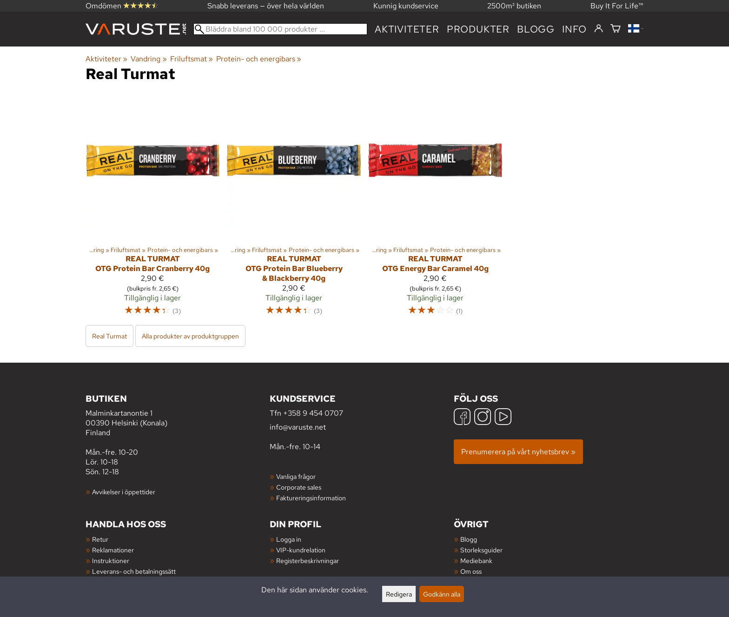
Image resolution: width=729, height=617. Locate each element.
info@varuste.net (298, 427)
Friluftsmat (191, 59)
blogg (536, 29)
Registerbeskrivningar (307, 560)
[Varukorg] (615, 29)
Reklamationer (113, 549)
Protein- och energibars (258, 59)
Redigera (399, 594)
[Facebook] (462, 417)
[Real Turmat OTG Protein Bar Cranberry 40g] (152, 208)
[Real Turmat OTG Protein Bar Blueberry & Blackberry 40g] (294, 208)
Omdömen (122, 6)
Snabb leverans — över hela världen (265, 6)
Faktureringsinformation (311, 497)
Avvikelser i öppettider (123, 491)
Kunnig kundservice (405, 6)
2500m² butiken (514, 6)
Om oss (471, 571)
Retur (100, 539)
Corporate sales (298, 487)
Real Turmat (109, 336)
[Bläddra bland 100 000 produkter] (280, 29)
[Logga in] (598, 28)
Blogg (468, 539)
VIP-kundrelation (300, 549)
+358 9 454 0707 (313, 413)
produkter (478, 29)
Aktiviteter (407, 29)
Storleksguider (481, 549)
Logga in (288, 539)
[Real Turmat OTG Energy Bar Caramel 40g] (435, 208)
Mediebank (476, 560)
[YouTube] (503, 417)
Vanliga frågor (296, 476)
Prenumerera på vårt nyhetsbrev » (518, 452)
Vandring (148, 59)
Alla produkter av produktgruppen (190, 336)
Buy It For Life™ (616, 6)
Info (574, 29)
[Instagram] (482, 417)
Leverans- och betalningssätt (134, 571)
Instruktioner (110, 560)
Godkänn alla (441, 594)
